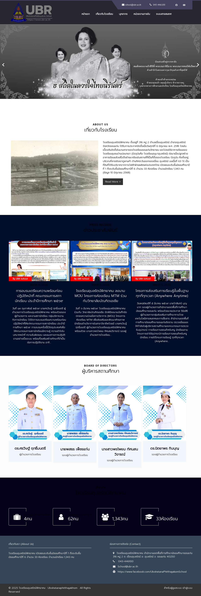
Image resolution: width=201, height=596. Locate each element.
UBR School (22, 278)
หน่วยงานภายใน (142, 14)
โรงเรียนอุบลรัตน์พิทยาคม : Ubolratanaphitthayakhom (48, 588)
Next (197, 65)
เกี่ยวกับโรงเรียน (104, 14)
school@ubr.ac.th (133, 4)
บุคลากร (123, 14)
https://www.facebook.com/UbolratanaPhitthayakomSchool (152, 572)
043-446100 (159, 4)
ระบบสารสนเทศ (163, 14)
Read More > (113, 182)
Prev (3, 65)
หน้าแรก (86, 14)
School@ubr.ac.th (128, 566)
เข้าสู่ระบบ (187, 588)
